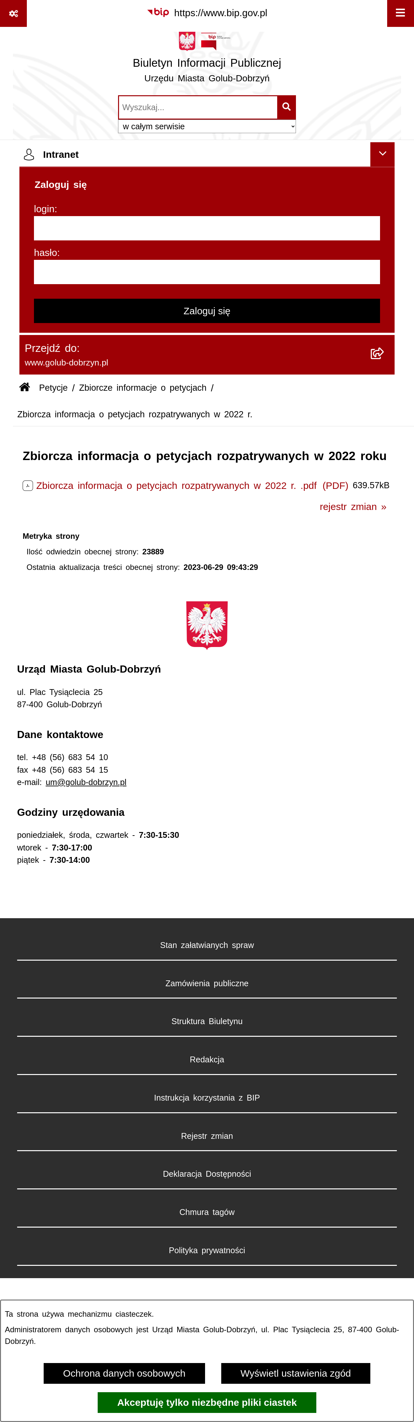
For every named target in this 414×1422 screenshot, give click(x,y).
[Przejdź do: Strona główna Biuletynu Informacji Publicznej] (24, 388)
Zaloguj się (206, 311)
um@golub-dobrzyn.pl (86, 782)
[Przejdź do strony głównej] (207, 60)
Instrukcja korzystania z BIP (207, 1097)
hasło (45, 252)
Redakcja (207, 1059)
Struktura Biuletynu (207, 1021)
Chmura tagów (207, 1212)
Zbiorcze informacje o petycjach (143, 388)
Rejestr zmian (207, 1135)
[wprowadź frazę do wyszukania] (198, 107)
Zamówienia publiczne (206, 983)
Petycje (53, 388)
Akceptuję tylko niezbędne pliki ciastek (207, 1402)
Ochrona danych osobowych (124, 1373)
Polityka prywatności (207, 1250)
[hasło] (207, 272)
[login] (207, 228)
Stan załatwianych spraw (207, 945)
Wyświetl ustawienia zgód (296, 1373)
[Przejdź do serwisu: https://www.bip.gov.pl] (207, 12)
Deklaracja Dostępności (207, 1173)
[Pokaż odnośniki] (13, 13)
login (44, 208)
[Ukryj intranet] (382, 154)
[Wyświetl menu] (400, 13)
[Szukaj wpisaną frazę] (287, 107)
